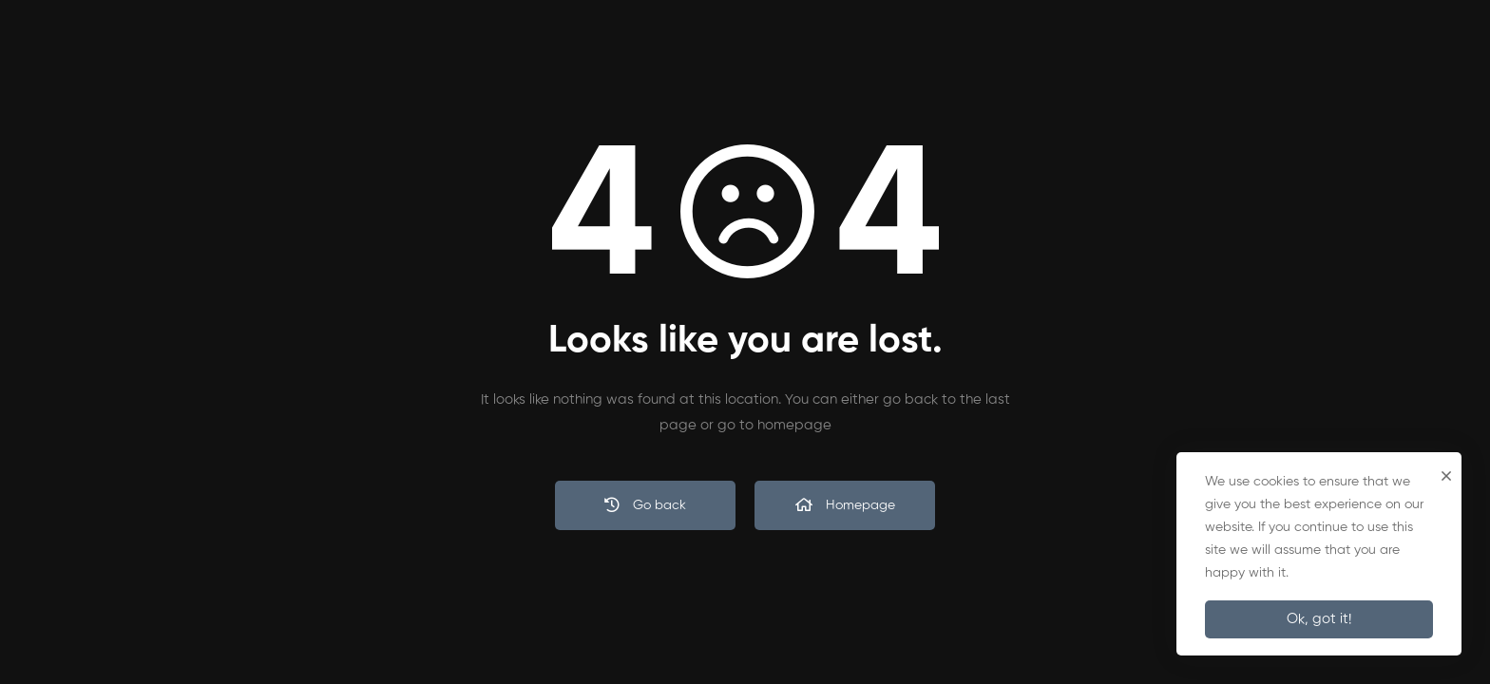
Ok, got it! (1319, 619)
